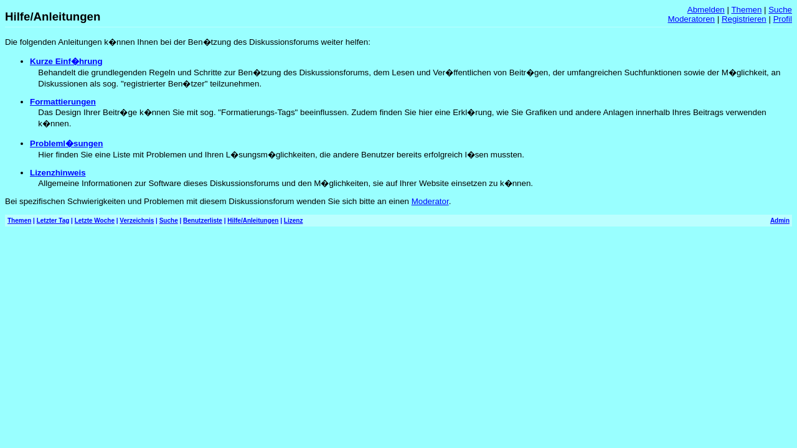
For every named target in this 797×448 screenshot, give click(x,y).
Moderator (430, 201)
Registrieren (744, 19)
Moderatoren (691, 19)
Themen (746, 9)
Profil (782, 19)
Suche (780, 9)
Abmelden (706, 9)
